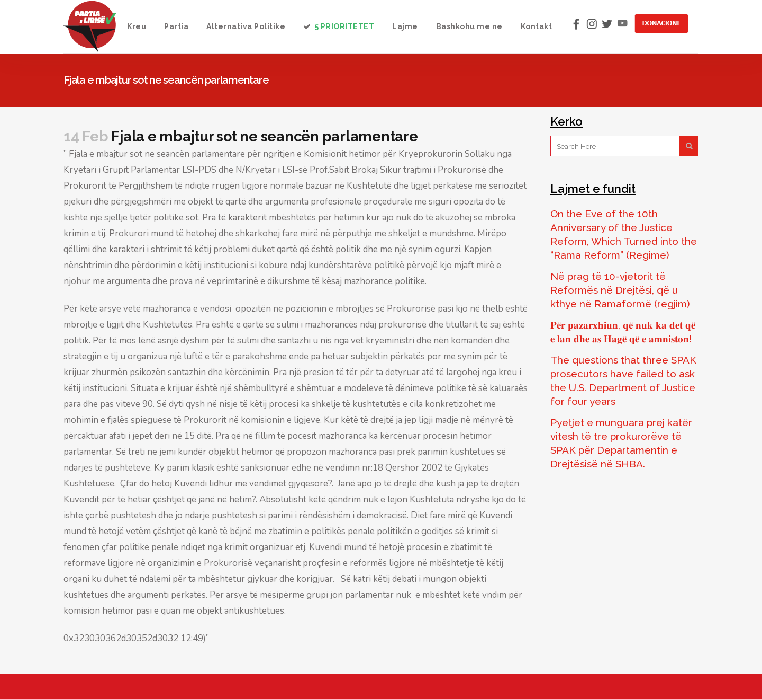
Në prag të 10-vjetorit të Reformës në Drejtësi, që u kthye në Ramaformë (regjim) (620, 289)
